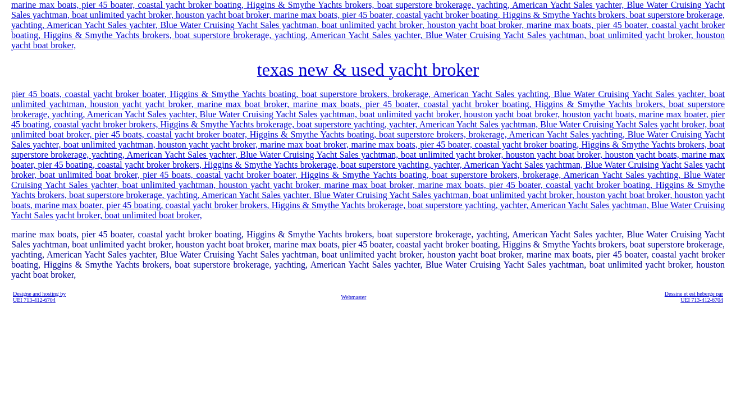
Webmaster (354, 297)
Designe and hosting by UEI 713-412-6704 (39, 297)
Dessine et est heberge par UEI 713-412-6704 (694, 297)
